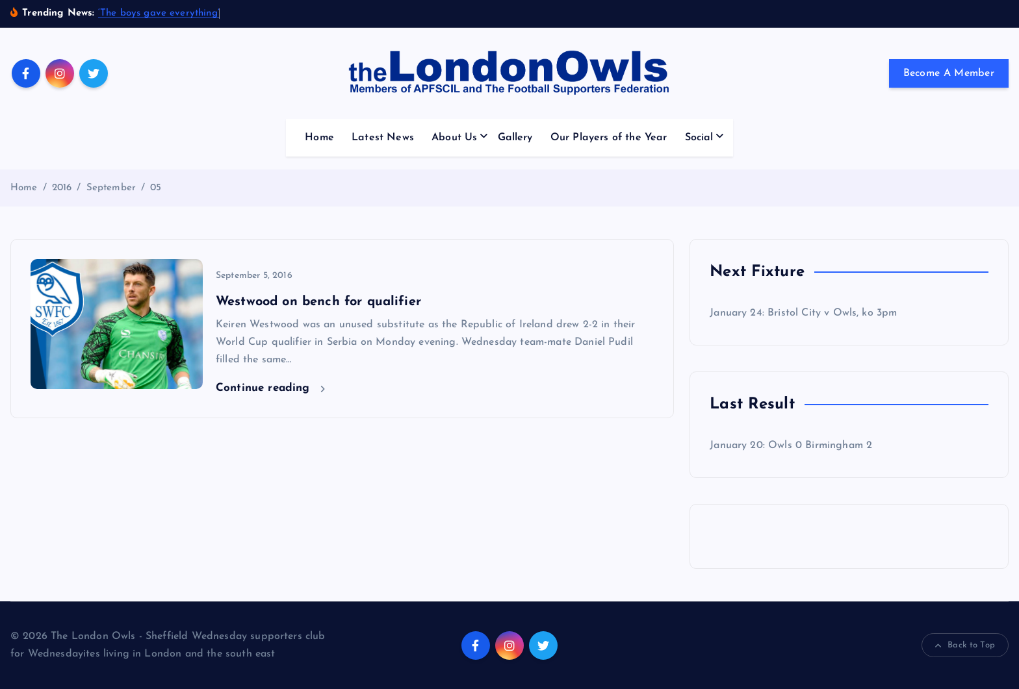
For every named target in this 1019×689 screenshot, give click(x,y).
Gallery (515, 137)
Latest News (383, 137)
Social (699, 137)
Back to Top (965, 645)
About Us (454, 137)
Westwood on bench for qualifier (318, 301)
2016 (62, 188)
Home (319, 137)
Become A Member (949, 73)
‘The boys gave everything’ (159, 13)
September (111, 188)
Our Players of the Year (608, 137)
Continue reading (270, 388)
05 (155, 188)
